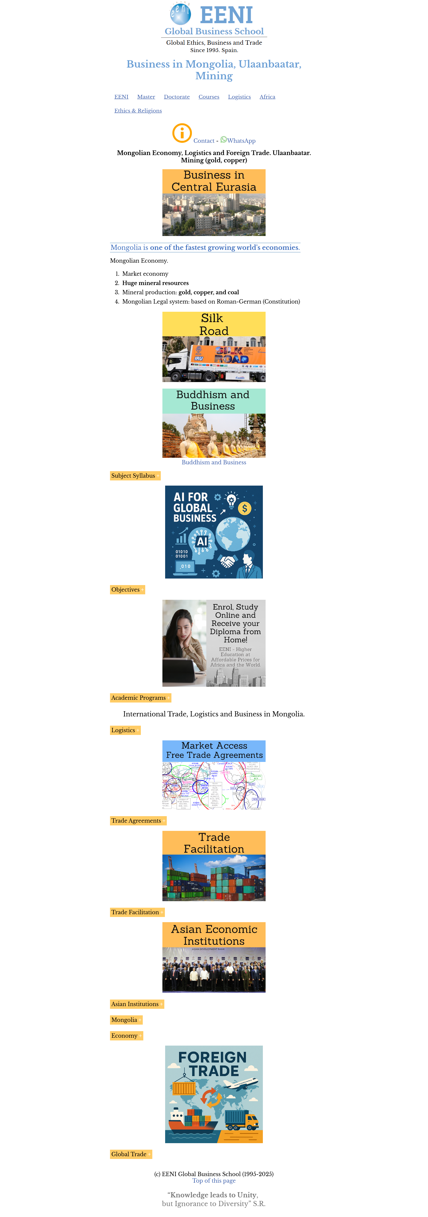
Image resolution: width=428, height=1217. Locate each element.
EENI (121, 97)
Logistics (239, 97)
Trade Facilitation (135, 912)
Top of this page (214, 1180)
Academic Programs (138, 698)
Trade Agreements (136, 821)
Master (146, 97)
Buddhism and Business (214, 462)
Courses (208, 97)
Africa (267, 97)
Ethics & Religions (138, 111)
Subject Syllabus (133, 476)
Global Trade (129, 1154)
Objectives (125, 589)
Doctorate (177, 97)
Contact (204, 141)
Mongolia (124, 1020)
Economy (124, 1036)
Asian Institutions (135, 1004)
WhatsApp (238, 141)
